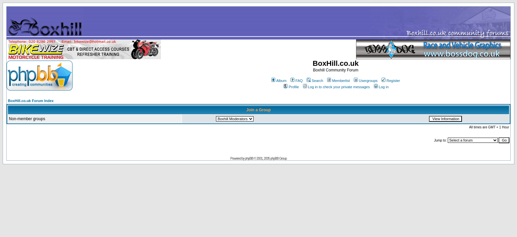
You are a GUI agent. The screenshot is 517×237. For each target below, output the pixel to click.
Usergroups (366, 81)
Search (315, 81)
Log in (381, 87)
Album (279, 81)
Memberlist (338, 81)
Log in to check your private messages (336, 87)
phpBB (249, 158)
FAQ (296, 81)
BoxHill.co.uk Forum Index (31, 101)
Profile (291, 87)
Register (390, 81)
